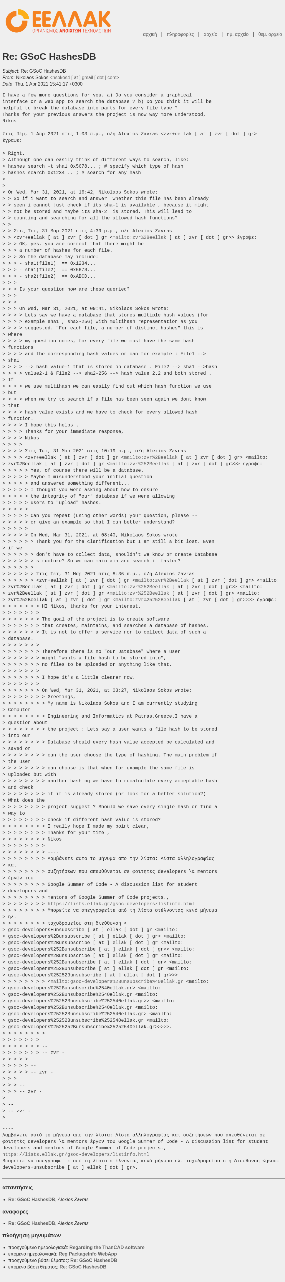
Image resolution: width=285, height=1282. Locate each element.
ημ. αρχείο (237, 34)
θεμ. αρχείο (270, 34)
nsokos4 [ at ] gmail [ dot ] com (84, 77)
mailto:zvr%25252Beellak (147, 600)
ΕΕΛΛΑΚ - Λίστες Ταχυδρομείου (61, 21)
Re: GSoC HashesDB (31, 1199)
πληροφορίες (180, 34)
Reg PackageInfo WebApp (88, 1253)
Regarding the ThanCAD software (107, 1247)
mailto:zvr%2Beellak (139, 237)
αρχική (150, 34)
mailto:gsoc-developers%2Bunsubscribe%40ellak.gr (116, 981)
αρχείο (210, 34)
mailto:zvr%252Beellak (139, 464)
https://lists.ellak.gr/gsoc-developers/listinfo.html (121, 904)
